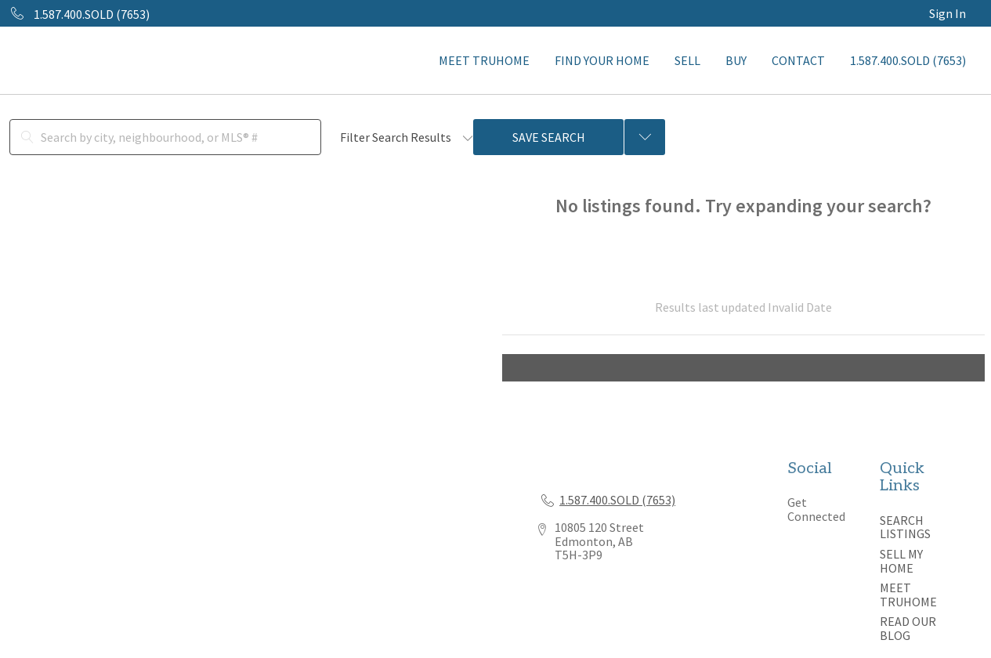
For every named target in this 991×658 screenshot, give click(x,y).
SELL (687, 60)
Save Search (548, 137)
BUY (736, 60)
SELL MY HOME (901, 561)
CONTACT (798, 60)
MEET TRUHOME (484, 60)
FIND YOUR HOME (602, 60)
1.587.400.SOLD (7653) (908, 60)
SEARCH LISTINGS (905, 527)
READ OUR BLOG (908, 628)
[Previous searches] (644, 137)
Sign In (947, 13)
